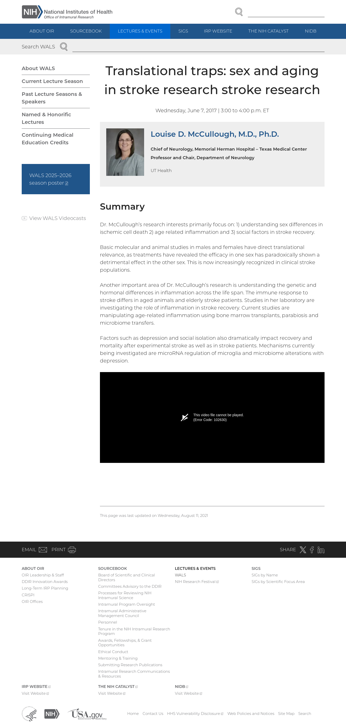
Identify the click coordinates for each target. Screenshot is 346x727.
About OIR (42, 31)
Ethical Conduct (113, 651)
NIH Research (197, 582)
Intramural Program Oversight (126, 604)
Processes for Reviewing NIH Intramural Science (124, 595)
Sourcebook (86, 31)
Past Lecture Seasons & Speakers (52, 98)
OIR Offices (32, 601)
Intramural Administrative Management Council (122, 613)
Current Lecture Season (52, 81)
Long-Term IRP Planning (45, 588)
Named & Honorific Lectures (46, 118)
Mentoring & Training (118, 658)
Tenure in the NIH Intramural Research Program (134, 631)
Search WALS (38, 47)
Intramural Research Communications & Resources (134, 674)
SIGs (183, 31)
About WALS (38, 68)
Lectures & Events (140, 31)
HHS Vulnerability (195, 713)
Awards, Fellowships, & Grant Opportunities (125, 643)
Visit (35, 694)
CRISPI (28, 595)
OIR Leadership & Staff (43, 575)
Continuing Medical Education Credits (47, 139)
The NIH (272, 33)
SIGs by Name (265, 575)
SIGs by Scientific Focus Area (278, 581)
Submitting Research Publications (130, 664)
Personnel (107, 622)
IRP (222, 33)
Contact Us (153, 713)
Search (304, 713)
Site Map (286, 713)
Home (133, 713)
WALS (180, 575)
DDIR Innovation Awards (45, 581)
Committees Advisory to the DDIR (130, 586)
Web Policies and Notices (250, 713)
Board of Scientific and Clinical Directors (126, 577)
